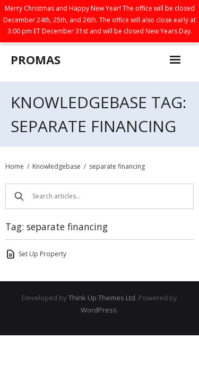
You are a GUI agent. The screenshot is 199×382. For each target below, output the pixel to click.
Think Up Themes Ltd (101, 297)
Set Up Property (42, 253)
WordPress (99, 310)
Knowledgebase (56, 166)
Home (14, 166)
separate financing (117, 166)
